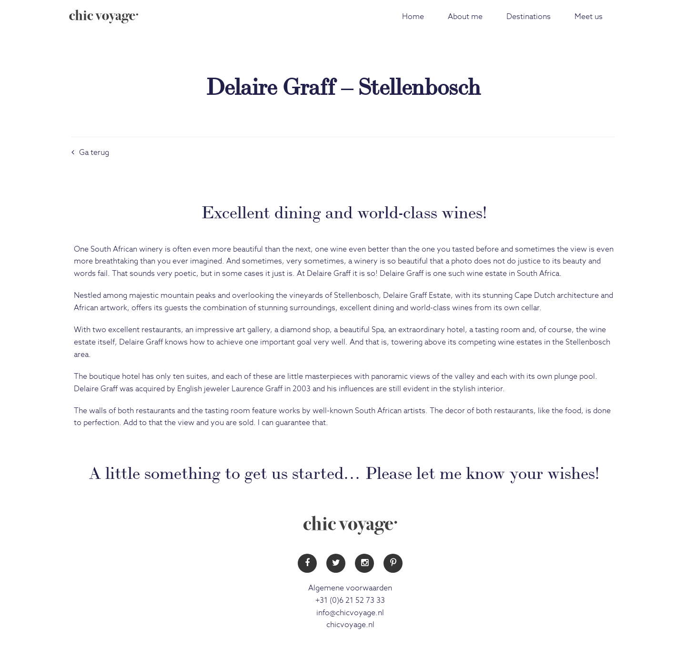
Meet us (589, 16)
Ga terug (90, 152)
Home (413, 16)
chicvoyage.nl (350, 624)
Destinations (528, 16)
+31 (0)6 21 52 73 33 (350, 600)
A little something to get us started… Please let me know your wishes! (344, 471)
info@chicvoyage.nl (350, 613)
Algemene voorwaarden (350, 588)
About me (465, 16)
